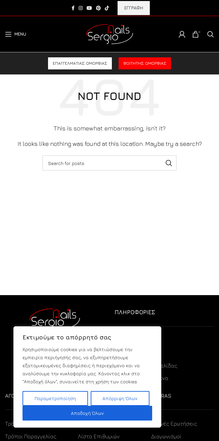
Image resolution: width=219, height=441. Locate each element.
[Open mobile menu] (16, 34)
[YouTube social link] (89, 8)
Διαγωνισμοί (166, 436)
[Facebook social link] (73, 8)
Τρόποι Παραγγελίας (30, 436)
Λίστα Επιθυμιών (99, 436)
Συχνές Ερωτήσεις (174, 424)
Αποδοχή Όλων (87, 413)
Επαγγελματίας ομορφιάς (80, 63)
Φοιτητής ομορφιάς (144, 63)
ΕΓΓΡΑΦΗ (133, 7)
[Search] (210, 34)
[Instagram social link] (81, 8)
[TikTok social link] (107, 8)
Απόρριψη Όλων (119, 398)
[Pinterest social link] (98, 8)
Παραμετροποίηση (55, 398)
